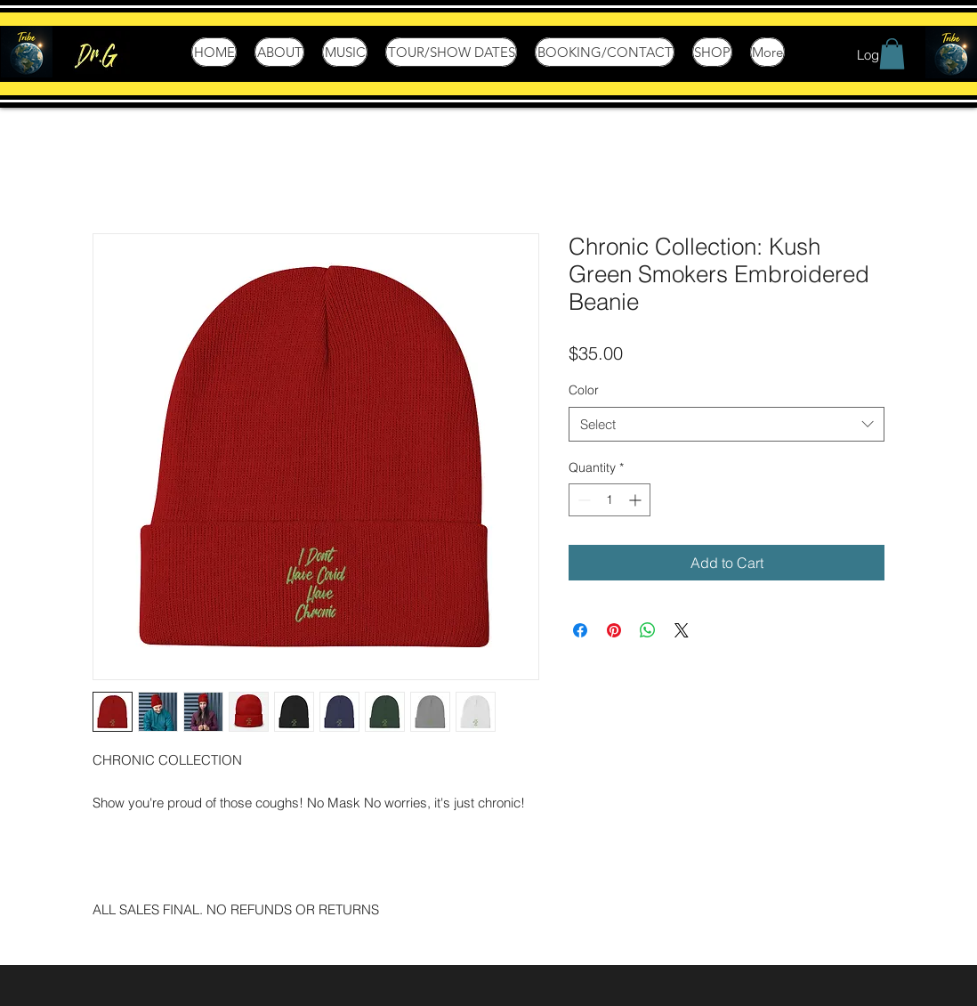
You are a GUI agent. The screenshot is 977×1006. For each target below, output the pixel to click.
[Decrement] (582, 499)
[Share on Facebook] (580, 630)
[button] (892, 53)
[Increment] (637, 499)
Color (584, 390)
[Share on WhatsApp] (647, 630)
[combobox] (726, 424)
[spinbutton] (609, 499)
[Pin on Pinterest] (614, 630)
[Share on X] (681, 630)
